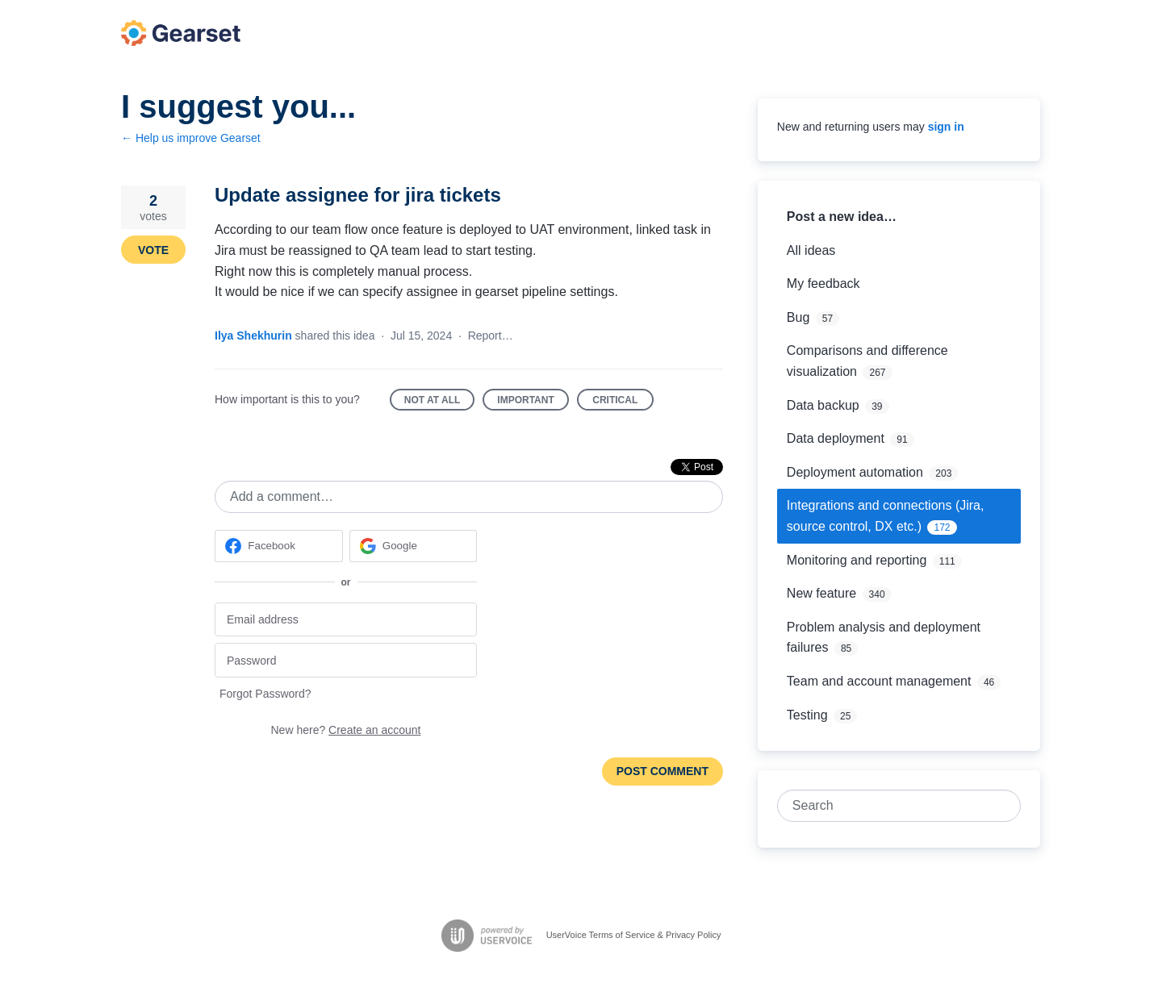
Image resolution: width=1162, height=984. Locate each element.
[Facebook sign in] (279, 546)
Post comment (662, 771)
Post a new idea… (842, 216)
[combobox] (890, 805)
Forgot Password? (265, 693)
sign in (946, 126)
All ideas (811, 250)
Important (532, 402)
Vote (153, 250)
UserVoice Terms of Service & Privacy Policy (633, 935)
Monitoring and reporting (856, 560)
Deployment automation (855, 472)
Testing (807, 715)
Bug (798, 317)
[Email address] (346, 619)
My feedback (823, 283)
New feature (821, 593)
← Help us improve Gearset (191, 137)
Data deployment (835, 438)
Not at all (439, 402)
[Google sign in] (413, 546)
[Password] (346, 660)
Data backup (823, 405)
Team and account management (879, 681)
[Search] (1005, 806)
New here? (346, 729)
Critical (623, 402)
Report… (490, 335)
